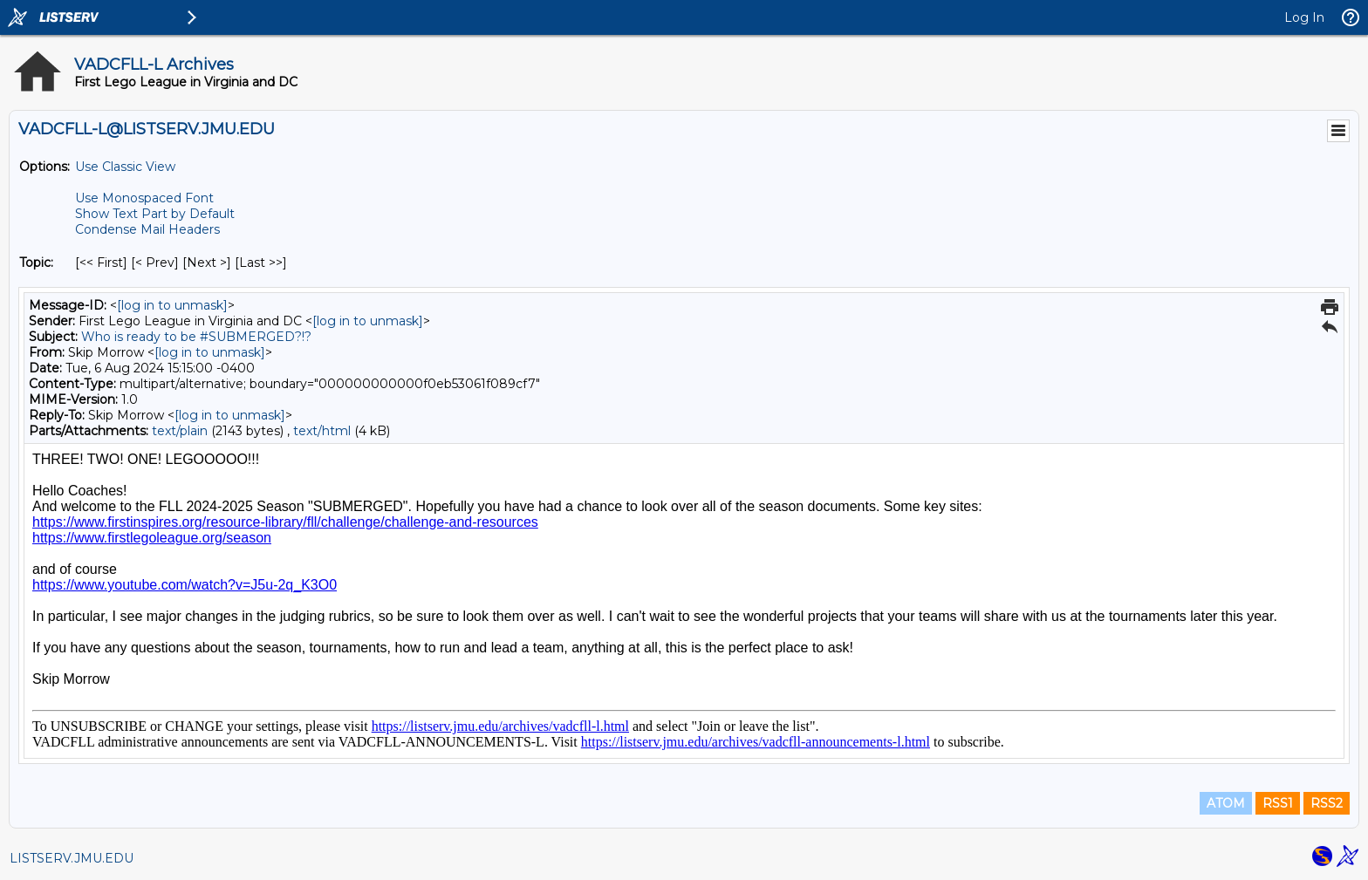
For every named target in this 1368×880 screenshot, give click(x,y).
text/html (322, 431)
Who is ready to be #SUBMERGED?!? (196, 336)
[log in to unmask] (172, 305)
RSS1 (1277, 803)
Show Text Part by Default (155, 214)
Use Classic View (125, 166)
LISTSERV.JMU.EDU (71, 858)
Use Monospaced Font (144, 198)
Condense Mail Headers (147, 229)
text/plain (180, 431)
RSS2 (1326, 803)
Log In (1304, 17)
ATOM (1226, 803)
